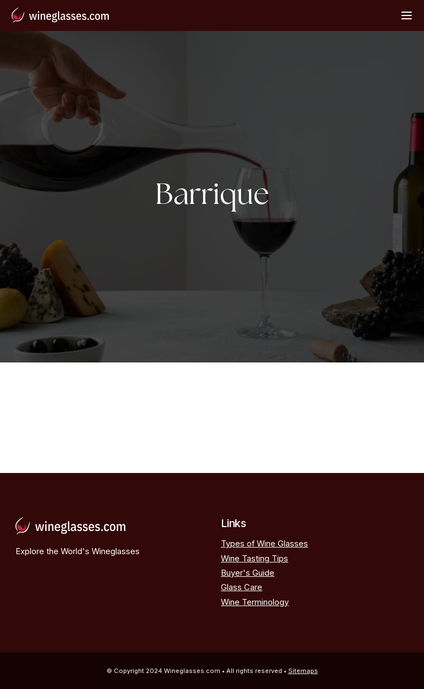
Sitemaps (303, 671)
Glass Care (241, 587)
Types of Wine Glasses (264, 544)
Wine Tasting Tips (254, 559)
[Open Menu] (406, 15)
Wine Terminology (255, 602)
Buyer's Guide (247, 573)
